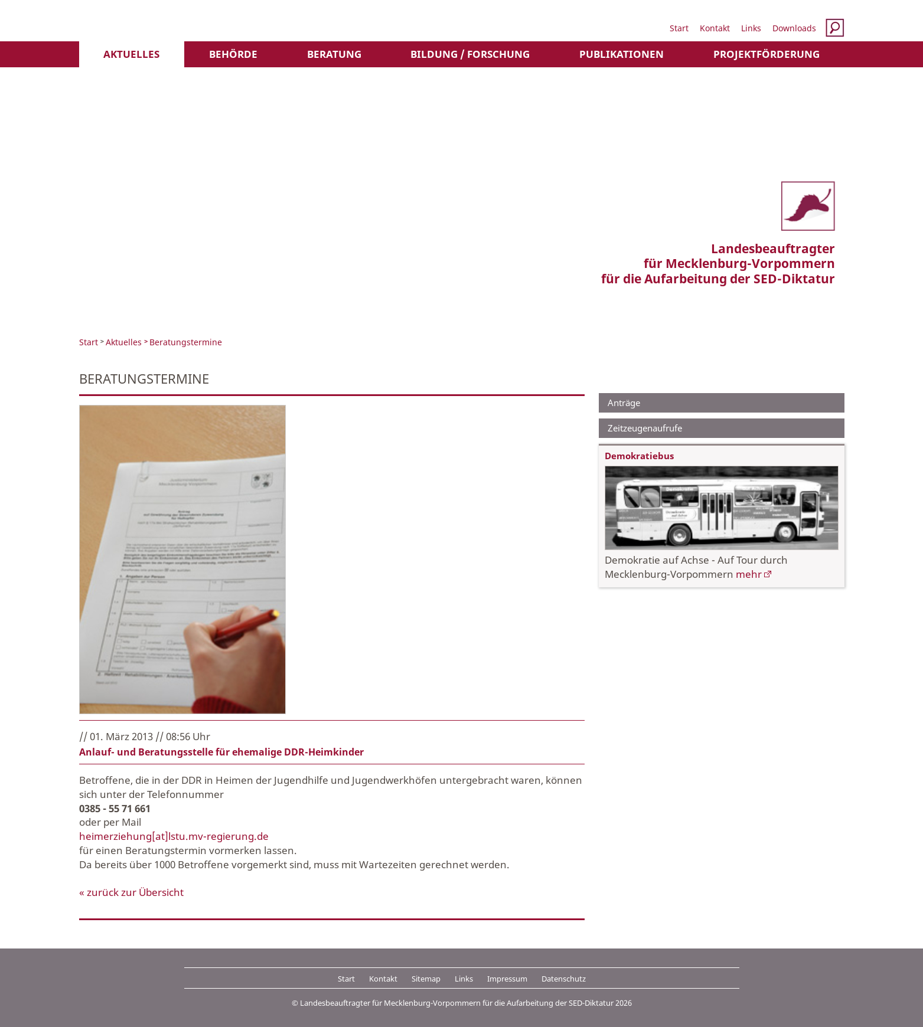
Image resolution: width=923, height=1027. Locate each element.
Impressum (507, 978)
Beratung (334, 54)
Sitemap (426, 978)
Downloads (794, 28)
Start (679, 28)
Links (751, 28)
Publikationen (621, 54)
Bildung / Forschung (470, 54)
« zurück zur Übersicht (131, 892)
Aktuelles (131, 54)
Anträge (624, 402)
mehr (749, 574)
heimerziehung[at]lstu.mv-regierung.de (174, 836)
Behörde (233, 54)
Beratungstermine (185, 342)
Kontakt (715, 28)
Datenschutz (564, 978)
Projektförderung (766, 54)
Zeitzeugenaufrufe (645, 428)
